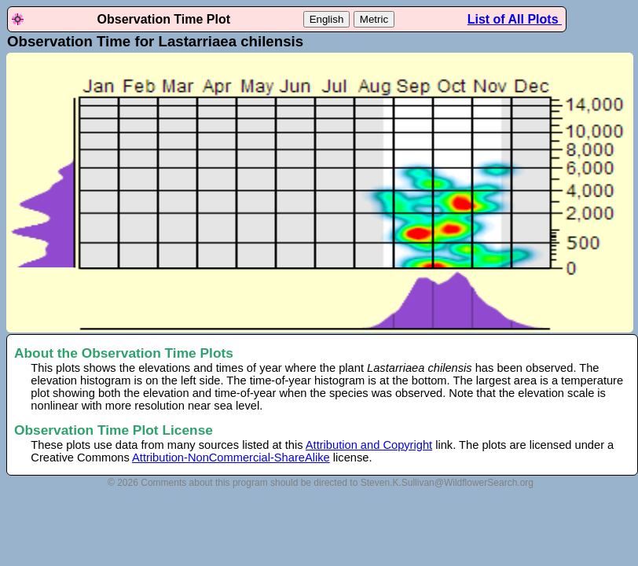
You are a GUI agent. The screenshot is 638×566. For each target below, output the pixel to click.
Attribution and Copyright (369, 445)
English (327, 19)
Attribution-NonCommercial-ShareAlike (231, 457)
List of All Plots (515, 19)
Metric (374, 19)
